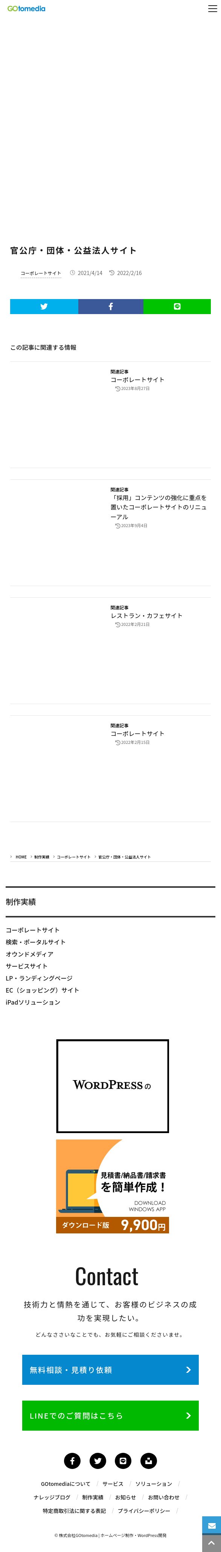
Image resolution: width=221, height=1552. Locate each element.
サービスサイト (27, 965)
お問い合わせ (164, 1499)
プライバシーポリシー (144, 1512)
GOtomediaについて (65, 1485)
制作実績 (41, 857)
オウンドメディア (29, 953)
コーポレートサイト (41, 273)
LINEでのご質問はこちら (77, 1417)
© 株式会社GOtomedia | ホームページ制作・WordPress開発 (110, 1537)
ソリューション (154, 1485)
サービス (112, 1485)
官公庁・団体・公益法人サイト (124, 857)
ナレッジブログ (51, 1499)
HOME (21, 857)
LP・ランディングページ (39, 977)
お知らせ (125, 1499)
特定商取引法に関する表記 (74, 1512)
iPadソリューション (33, 1001)
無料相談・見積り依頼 (71, 1369)
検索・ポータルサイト (36, 941)
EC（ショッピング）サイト (42, 989)
